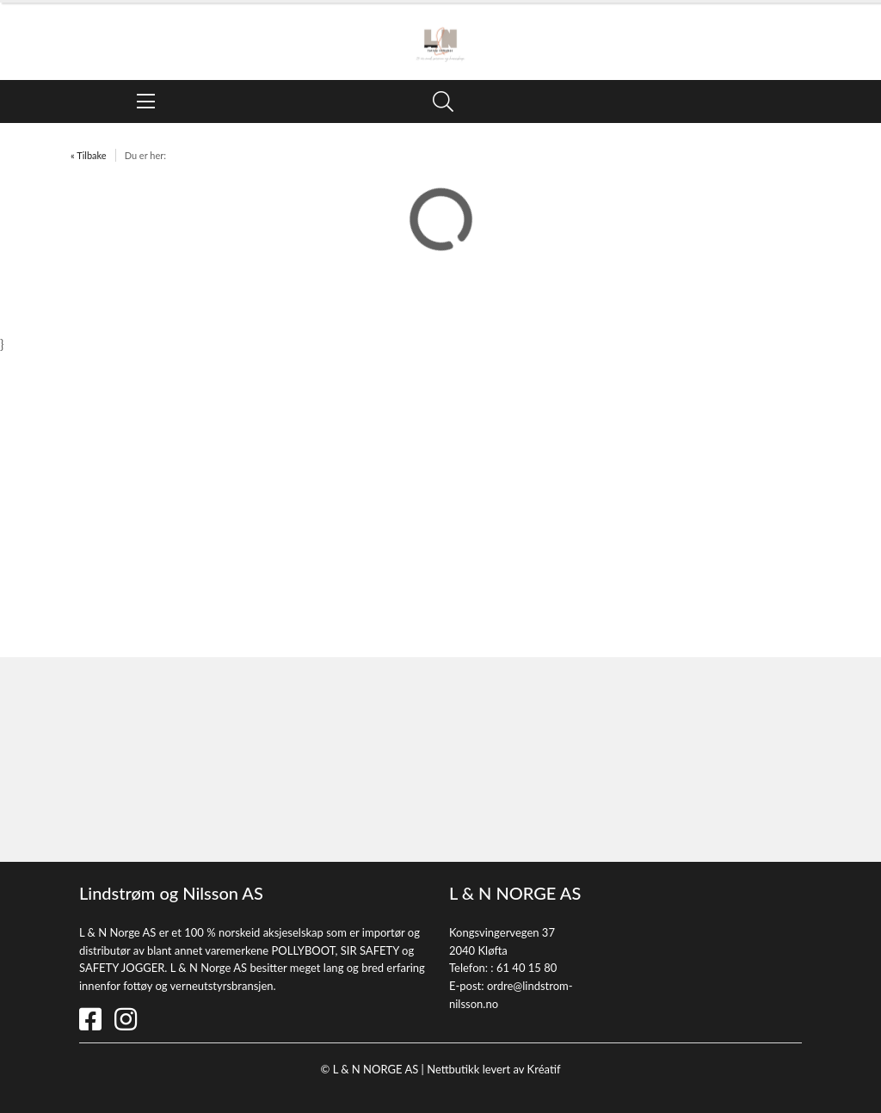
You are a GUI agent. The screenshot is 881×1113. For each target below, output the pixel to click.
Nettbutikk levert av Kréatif (493, 1069)
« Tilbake (89, 155)
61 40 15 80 (526, 968)
